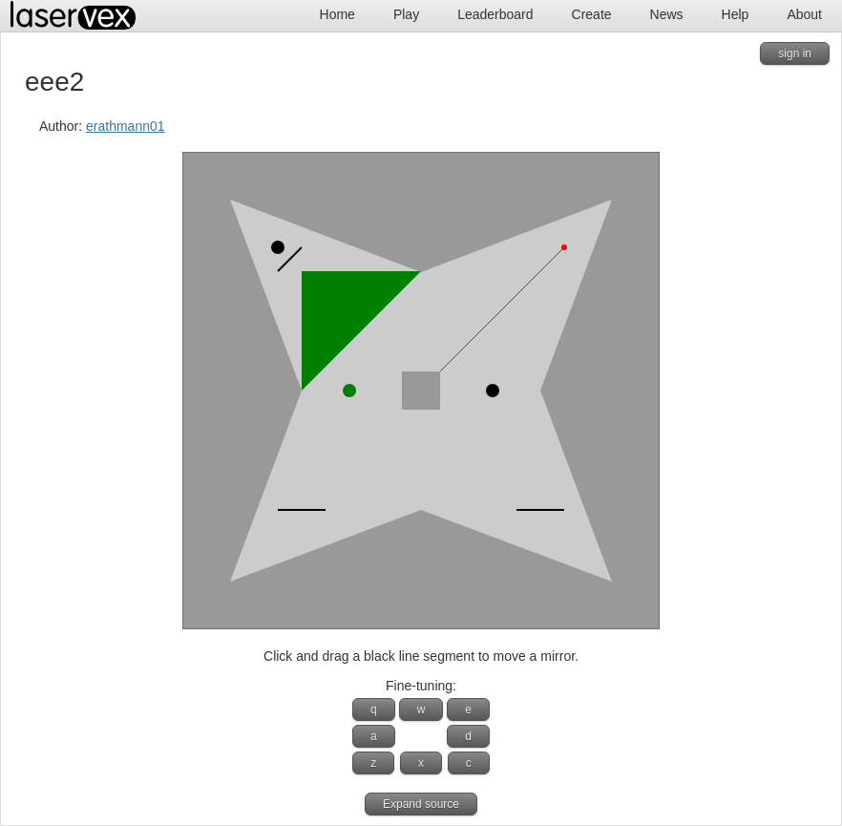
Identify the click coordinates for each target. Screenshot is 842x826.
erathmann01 (125, 126)
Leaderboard (495, 14)
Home (337, 14)
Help (735, 14)
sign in (794, 53)
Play (406, 14)
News (667, 14)
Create (592, 14)
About (804, 14)
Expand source (421, 804)
